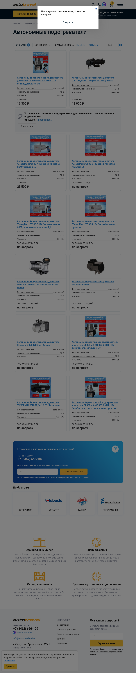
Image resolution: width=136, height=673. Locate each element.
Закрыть (68, 22)
